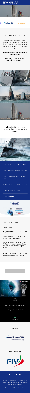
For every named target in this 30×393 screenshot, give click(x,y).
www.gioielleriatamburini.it (14, 307)
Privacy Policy (23, 386)
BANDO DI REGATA (15, 271)
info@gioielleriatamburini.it (15, 310)
